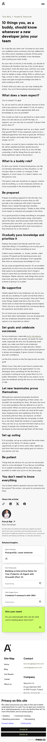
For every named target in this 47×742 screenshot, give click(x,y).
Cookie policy (26, 723)
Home (6, 664)
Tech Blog (6, 16)
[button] (43, 4)
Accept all (23, 729)
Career (7, 679)
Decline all (24, 735)
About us (8, 684)
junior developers (34, 336)
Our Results (9, 674)
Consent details (8, 723)
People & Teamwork (23, 16)
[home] (9, 4)
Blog (6, 669)
